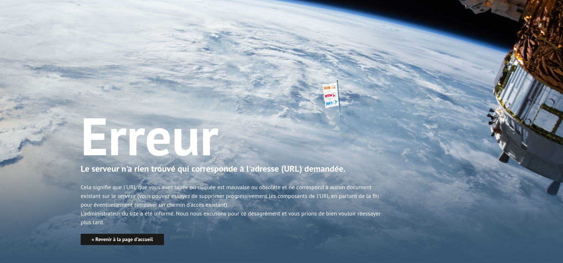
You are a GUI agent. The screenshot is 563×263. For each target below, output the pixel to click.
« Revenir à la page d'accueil (122, 239)
